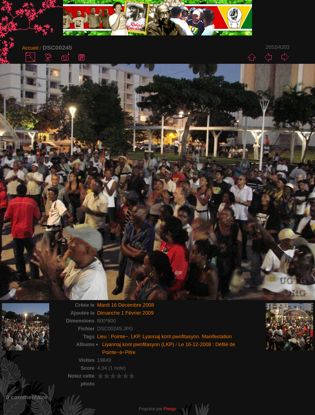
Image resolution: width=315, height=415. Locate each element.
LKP (135, 336)
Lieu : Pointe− (112, 336)
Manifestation (217, 336)
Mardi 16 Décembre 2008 (125, 305)
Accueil (30, 48)
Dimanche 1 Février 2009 (125, 313)
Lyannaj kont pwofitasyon (171, 336)
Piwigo (169, 408)
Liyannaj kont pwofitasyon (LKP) (138, 344)
